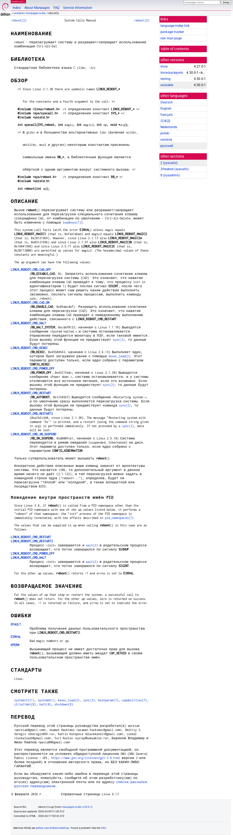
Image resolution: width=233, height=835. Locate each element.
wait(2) (92, 545)
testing (165, 79)
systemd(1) (46, 700)
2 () (169, 163)
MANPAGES (18, 1)
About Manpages (37, 8)
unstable (19, 13)
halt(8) (45, 704)
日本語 (165, 121)
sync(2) (119, 339)
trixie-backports (171, 73)
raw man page (171, 38)
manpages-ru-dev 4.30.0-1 (77, 807)
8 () (170, 175)
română (166, 140)
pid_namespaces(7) (119, 518)
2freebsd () (174, 169)
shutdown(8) (63, 704)
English (165, 108)
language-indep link (174, 26)
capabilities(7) (134, 700)
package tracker (172, 32)
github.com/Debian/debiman (52, 828)
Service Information (77, 8)
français (166, 115)
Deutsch (166, 102)
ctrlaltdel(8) (25, 704)
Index (17, 8)
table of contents (175, 49)
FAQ (56, 8)
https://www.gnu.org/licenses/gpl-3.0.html (85, 758)
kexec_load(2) (120, 356)
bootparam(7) (108, 700)
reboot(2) (18, 20)
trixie (164, 66)
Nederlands (168, 127)
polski (164, 133)
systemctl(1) (24, 700)
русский (166, 146)
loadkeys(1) (72, 222)
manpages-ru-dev (36, 13)
